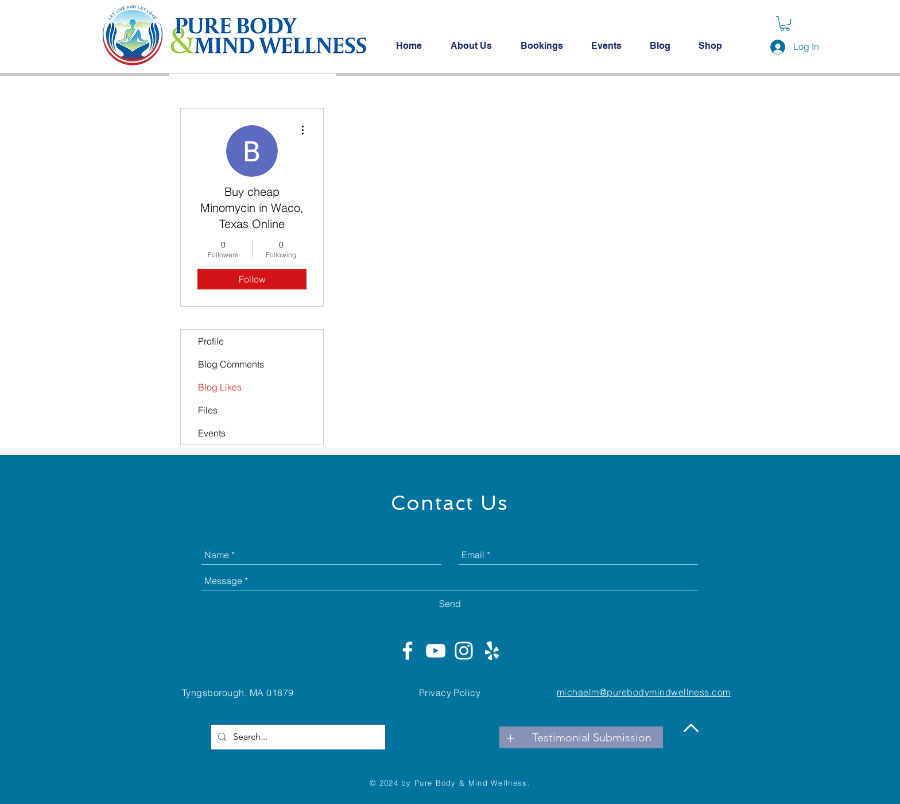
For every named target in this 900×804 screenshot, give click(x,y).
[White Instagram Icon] (464, 651)
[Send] (450, 603)
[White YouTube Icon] (436, 651)
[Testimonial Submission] (592, 737)
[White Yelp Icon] (492, 651)
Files (208, 410)
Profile (211, 341)
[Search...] (297, 737)
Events (212, 433)
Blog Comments (231, 364)
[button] (785, 23)
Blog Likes (220, 387)
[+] (510, 737)
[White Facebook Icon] (407, 651)
